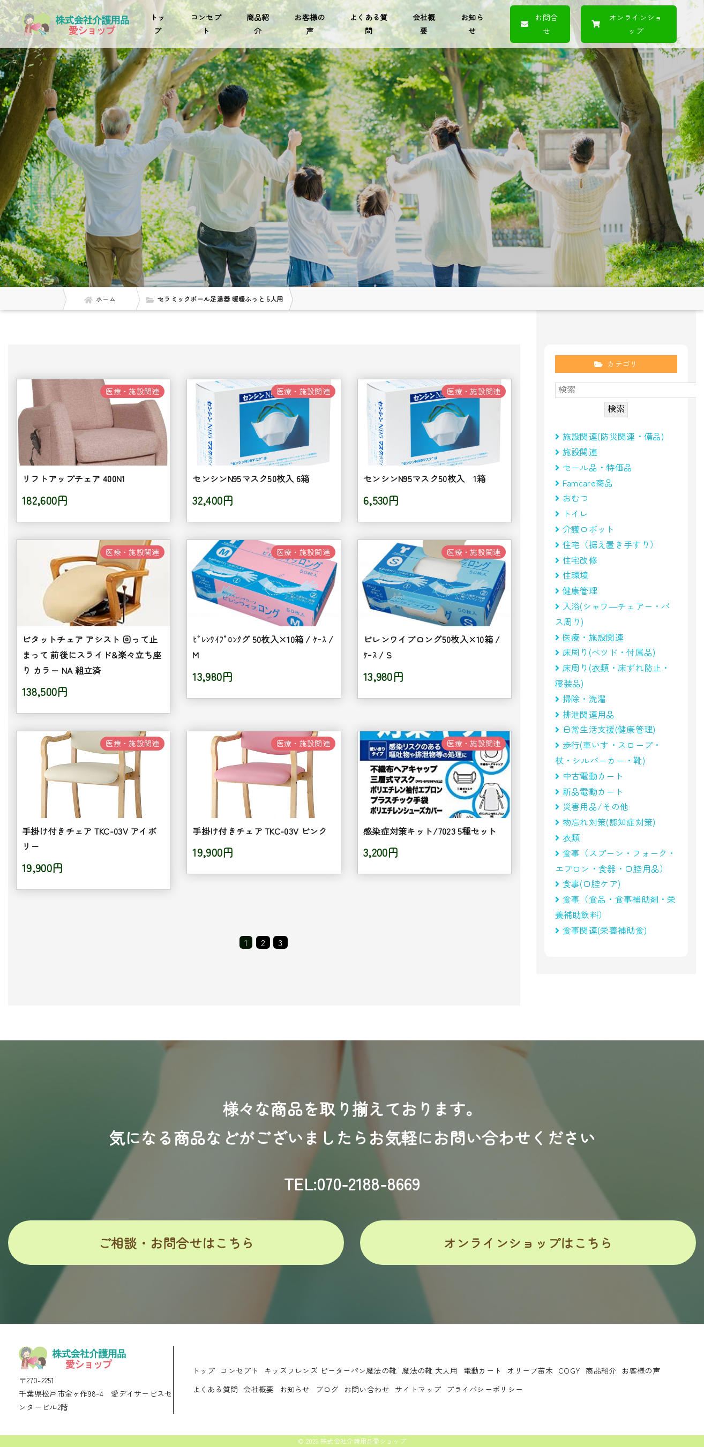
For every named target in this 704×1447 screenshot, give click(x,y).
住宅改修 (576, 559)
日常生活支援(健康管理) (605, 729)
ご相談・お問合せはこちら (176, 1242)
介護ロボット (585, 528)
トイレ (572, 513)
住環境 (572, 574)
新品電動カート (589, 791)
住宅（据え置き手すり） (607, 544)
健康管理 (576, 590)
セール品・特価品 (594, 467)
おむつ (572, 497)
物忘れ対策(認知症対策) (605, 821)
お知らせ (472, 24)
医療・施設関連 (589, 637)
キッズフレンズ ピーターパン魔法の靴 (330, 1370)
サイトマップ (418, 1389)
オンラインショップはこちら (528, 1242)
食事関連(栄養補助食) (605, 930)
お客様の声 (309, 24)
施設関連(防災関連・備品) (609, 436)
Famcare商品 (584, 482)
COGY (569, 1370)
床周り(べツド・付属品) (605, 652)
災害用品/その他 (592, 806)
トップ (158, 24)
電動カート (482, 1370)
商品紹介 (257, 24)
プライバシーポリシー (484, 1389)
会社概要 (424, 24)
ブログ (327, 1389)
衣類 (567, 837)
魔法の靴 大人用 (430, 1370)
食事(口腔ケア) (588, 883)
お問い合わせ (367, 1389)
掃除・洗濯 (580, 698)
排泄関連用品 (585, 714)
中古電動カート (589, 775)
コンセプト (206, 24)
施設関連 (576, 451)
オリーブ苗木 (530, 1370)
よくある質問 (368, 24)
